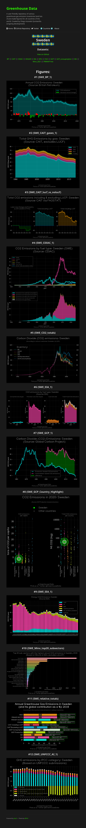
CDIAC (20, 59)
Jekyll (15, 818)
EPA (40, 59)
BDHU (26, 818)
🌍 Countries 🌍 (46, 28)
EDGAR (28, 59)
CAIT (13, 59)
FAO (46, 59)
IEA (75, 59)
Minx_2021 (37, 61)
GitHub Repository (22, 28)
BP (8, 59)
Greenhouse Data (21, 8)
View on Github (43, 54)
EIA (35, 59)
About (56, 28)
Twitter (35, 28)
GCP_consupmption (64, 59)
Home (9, 28)
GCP (52, 59)
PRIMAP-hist (48, 61)
